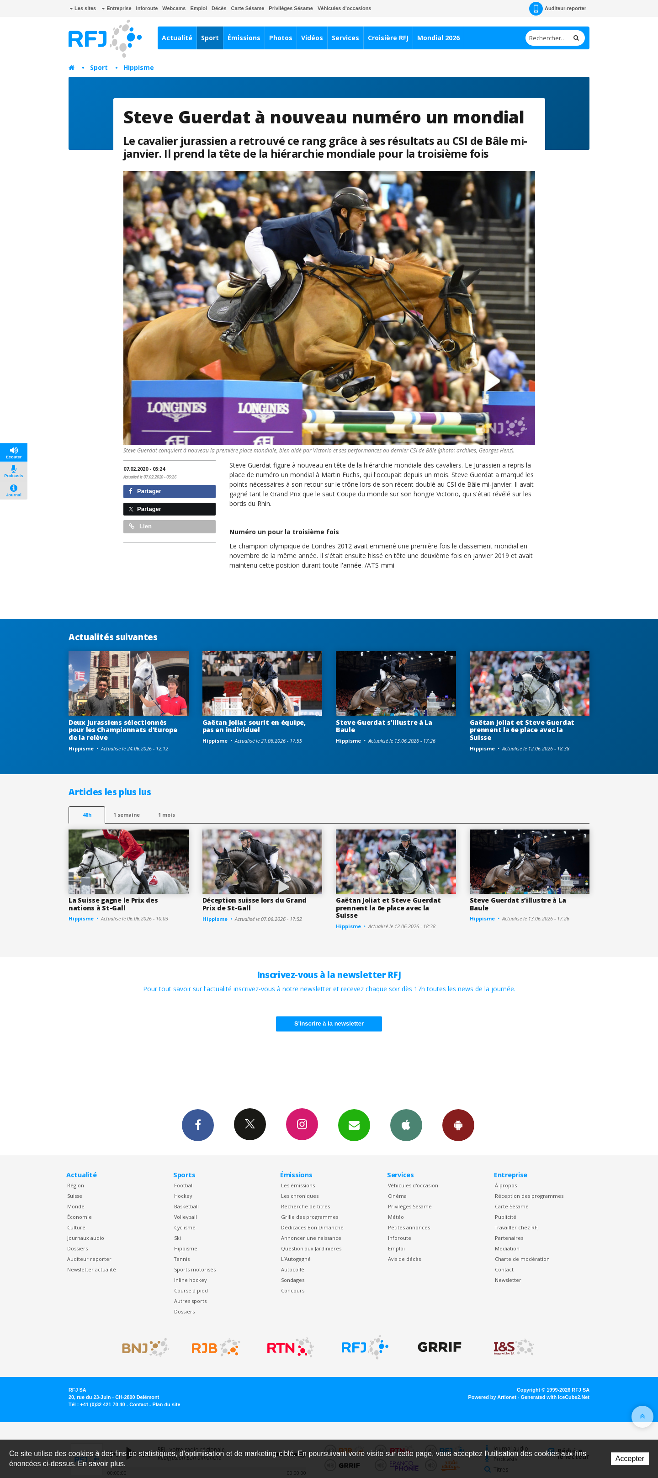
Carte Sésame (248, 8)
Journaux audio (85, 1238)
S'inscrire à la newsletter (329, 1023)
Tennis (182, 1259)
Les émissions (298, 1185)
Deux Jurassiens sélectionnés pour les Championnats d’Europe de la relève (123, 730)
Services (345, 37)
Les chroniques (299, 1196)
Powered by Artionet (492, 1397)
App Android (458, 1124)
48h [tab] (87, 814)
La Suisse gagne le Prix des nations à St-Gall (113, 904)
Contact (504, 1269)
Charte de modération (522, 1259)
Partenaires (509, 1238)
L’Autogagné (296, 1259)
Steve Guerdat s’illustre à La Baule (384, 726)
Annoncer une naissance (311, 1238)
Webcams (174, 8)
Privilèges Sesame (410, 1206)
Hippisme (138, 67)
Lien (140, 526)
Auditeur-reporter (557, 9)
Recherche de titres (305, 1206)
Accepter (630, 1458)
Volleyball (185, 1217)
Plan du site (166, 1404)
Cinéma (397, 1196)
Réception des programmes (529, 1196)
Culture (76, 1227)
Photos (280, 37)
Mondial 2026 (438, 37)
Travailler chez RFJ (517, 1227)
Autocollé (292, 1269)
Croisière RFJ (388, 37)
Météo (396, 1217)
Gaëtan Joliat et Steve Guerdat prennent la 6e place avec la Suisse (522, 730)
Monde (76, 1206)
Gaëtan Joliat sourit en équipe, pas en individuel (254, 726)
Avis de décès (404, 1259)
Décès (219, 8)
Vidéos (312, 37)
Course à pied (191, 1290)
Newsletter (508, 1280)
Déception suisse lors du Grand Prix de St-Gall (254, 904)
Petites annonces (409, 1227)
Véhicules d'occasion (413, 1185)
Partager (145, 491)
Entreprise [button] (116, 8)
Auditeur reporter (89, 1259)
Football (184, 1185)
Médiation (507, 1248)
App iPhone (406, 1124)
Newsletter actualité (91, 1269)
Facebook (198, 1124)
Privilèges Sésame (291, 8)
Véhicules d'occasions (344, 8)
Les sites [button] (82, 8)
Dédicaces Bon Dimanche (312, 1227)
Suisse (74, 1196)
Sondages (292, 1280)
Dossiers (77, 1248)
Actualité (177, 37)
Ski (177, 1238)
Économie (79, 1217)
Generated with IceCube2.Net (555, 1397)
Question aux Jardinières (311, 1248)
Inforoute (147, 8)
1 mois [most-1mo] (166, 814)
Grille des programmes (309, 1217)
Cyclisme (185, 1227)
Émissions (244, 37)
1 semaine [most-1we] (126, 814)
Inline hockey (190, 1280)
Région (75, 1185)
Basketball (186, 1206)
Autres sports (190, 1301)
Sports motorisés (195, 1269)
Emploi (198, 8)
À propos (506, 1185)
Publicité (505, 1217)
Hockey (183, 1196)
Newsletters (354, 1124)
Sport (210, 37)
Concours (292, 1290)
